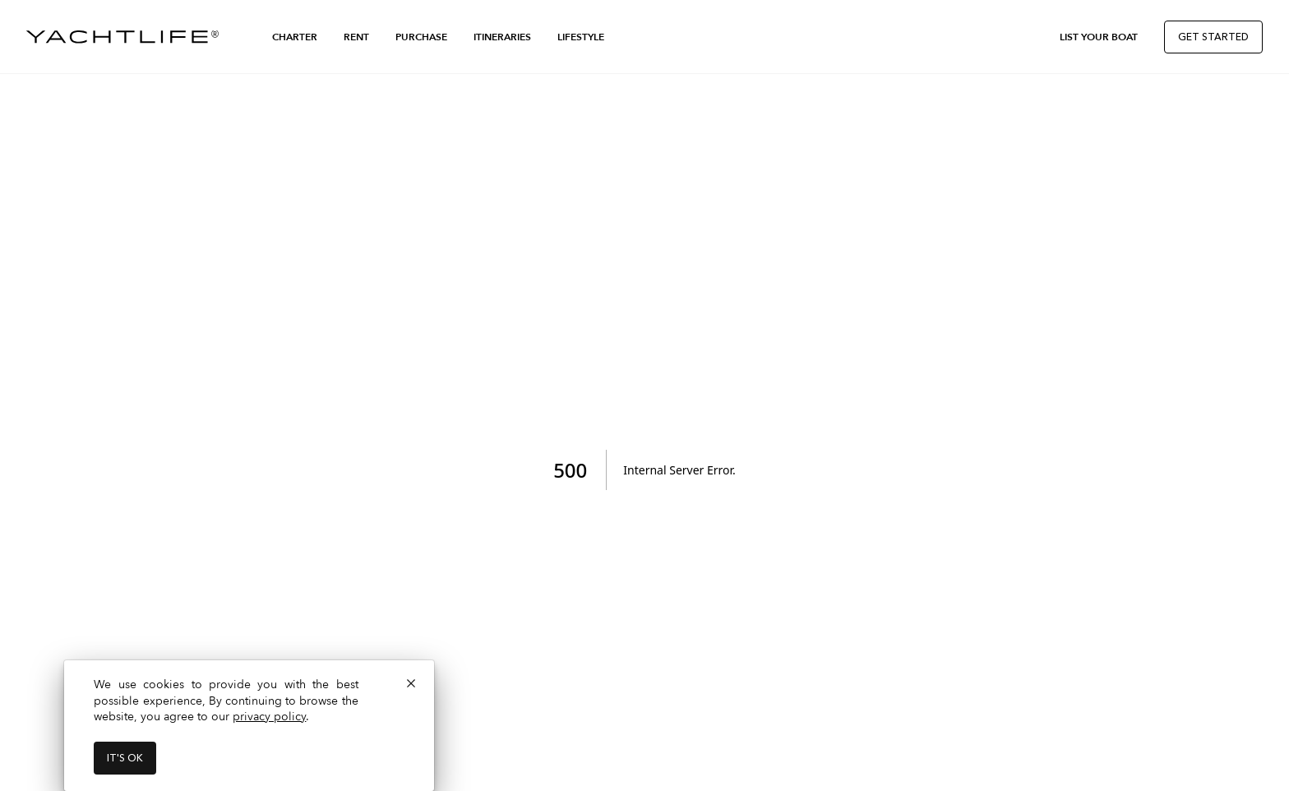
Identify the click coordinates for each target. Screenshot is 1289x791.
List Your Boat (1099, 37)
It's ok (125, 758)
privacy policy (269, 716)
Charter (294, 37)
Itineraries (502, 37)
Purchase (421, 37)
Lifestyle (580, 37)
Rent (356, 37)
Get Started (1213, 37)
